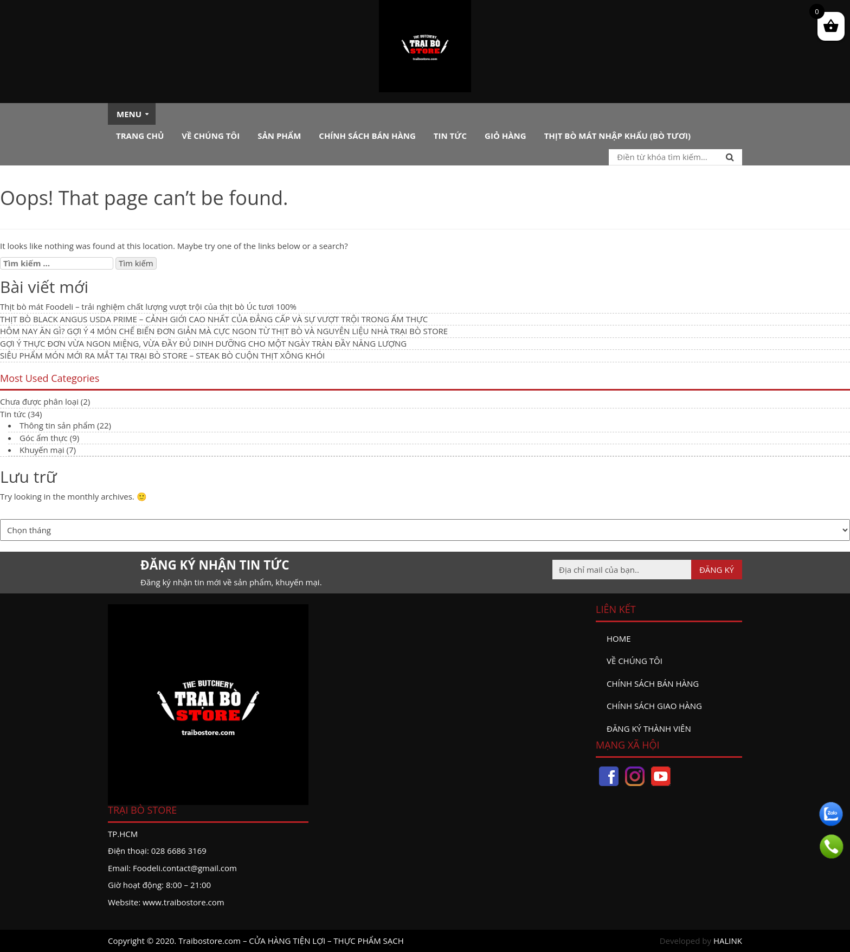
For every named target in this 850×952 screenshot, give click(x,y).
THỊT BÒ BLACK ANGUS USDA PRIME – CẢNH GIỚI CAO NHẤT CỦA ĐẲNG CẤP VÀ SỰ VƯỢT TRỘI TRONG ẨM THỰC (214, 319)
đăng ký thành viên (649, 728)
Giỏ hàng (505, 135)
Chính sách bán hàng (367, 135)
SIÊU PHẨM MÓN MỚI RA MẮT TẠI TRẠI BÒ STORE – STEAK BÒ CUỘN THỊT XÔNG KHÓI (162, 355)
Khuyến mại (42, 449)
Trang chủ (140, 135)
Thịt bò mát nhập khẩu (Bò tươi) (617, 135)
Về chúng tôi (211, 135)
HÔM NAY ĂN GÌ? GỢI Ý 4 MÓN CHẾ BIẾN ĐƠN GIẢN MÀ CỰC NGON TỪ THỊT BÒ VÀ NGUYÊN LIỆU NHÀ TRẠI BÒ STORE (224, 330)
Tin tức (450, 135)
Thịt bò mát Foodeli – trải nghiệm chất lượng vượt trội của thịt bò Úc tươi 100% (148, 306)
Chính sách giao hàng (654, 705)
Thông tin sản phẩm (57, 425)
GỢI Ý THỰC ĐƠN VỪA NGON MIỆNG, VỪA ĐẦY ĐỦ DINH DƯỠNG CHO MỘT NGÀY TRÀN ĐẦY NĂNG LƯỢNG (203, 343)
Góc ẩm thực (44, 437)
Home (619, 638)
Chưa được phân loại (39, 401)
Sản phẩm (279, 135)
